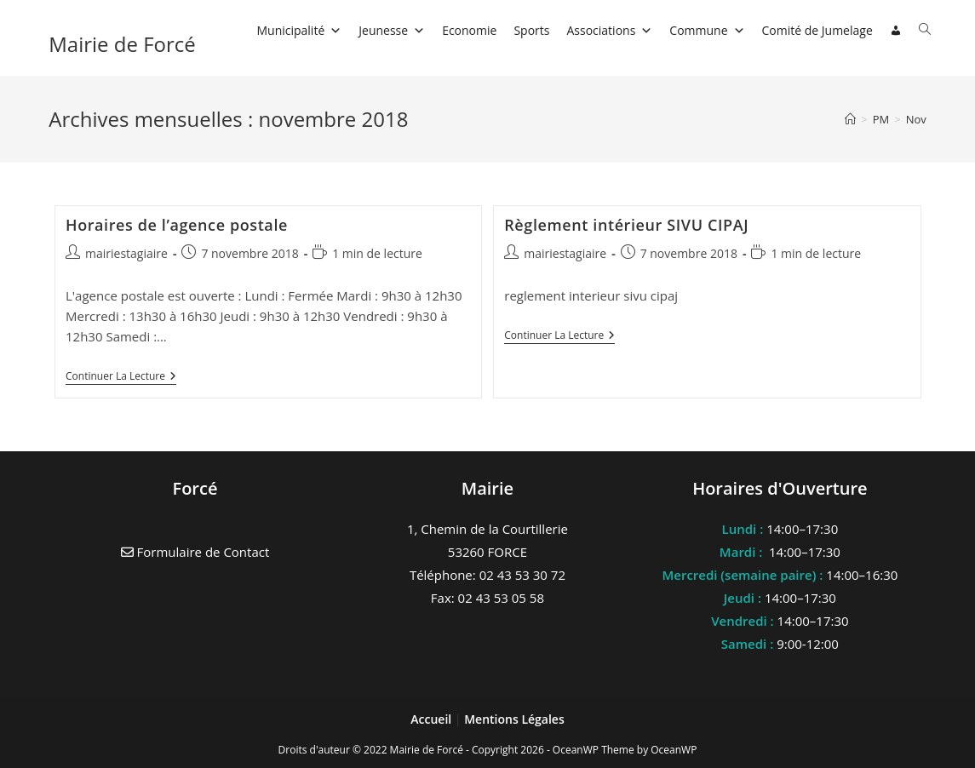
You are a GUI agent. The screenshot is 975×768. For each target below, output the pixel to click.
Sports (531, 30)
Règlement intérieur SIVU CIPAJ (626, 225)
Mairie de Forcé (122, 44)
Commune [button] (706, 30)
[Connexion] (895, 31)
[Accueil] (850, 119)
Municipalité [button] (298, 30)
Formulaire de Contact (195, 551)
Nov (916, 119)
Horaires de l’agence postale (177, 225)
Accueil (432, 719)
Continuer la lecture (121, 377)
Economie (469, 30)
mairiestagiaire (126, 253)
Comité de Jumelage (817, 30)
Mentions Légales (514, 719)
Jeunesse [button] (391, 30)
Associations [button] (609, 30)
